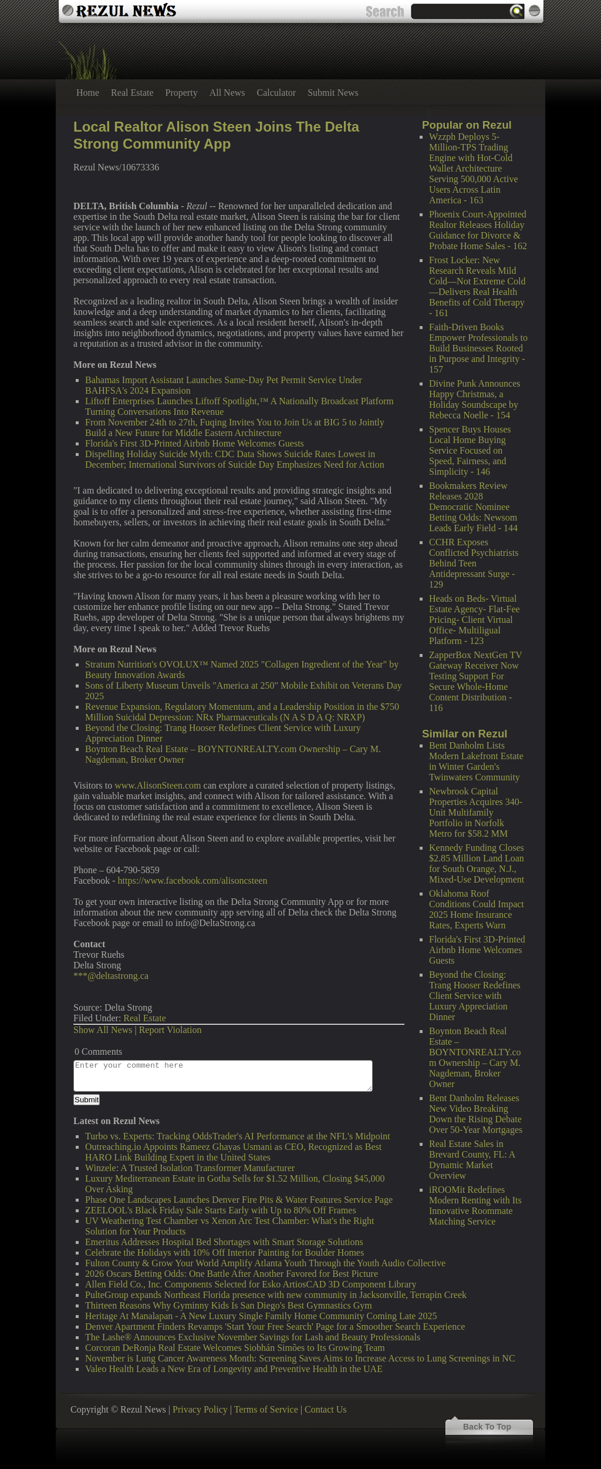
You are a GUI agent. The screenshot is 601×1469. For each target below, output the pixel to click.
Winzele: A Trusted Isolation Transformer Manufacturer (190, 1168)
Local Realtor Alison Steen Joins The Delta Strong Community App (216, 135)
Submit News (333, 93)
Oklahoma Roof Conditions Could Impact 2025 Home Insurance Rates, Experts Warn (476, 909)
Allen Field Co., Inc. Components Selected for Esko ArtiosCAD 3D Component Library (250, 1284)
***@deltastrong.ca (110, 976)
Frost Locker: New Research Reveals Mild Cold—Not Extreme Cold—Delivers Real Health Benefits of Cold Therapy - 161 (477, 286)
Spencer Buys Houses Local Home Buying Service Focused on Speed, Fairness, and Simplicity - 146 (470, 450)
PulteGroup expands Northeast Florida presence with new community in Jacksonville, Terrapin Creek (276, 1295)
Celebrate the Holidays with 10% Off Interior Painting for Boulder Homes (224, 1252)
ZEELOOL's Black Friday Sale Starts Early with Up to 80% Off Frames (220, 1210)
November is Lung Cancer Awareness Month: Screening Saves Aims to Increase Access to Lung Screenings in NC (300, 1358)
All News (227, 93)
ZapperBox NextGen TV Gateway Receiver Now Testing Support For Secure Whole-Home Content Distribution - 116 (475, 681)
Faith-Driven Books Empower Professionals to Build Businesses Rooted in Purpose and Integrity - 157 (478, 348)
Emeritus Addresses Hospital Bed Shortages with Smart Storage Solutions (224, 1242)
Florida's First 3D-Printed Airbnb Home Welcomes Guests (477, 949)
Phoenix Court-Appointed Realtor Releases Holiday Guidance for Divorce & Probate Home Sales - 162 (478, 230)
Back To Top (487, 1426)
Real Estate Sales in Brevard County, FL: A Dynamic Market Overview (472, 1159)
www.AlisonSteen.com (157, 785)
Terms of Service (266, 1409)
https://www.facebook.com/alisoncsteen (193, 881)
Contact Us (326, 1409)
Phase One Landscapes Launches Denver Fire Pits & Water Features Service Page (239, 1200)
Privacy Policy (200, 1409)
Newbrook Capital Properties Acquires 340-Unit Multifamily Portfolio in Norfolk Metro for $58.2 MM (475, 812)
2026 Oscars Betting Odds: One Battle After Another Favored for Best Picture (231, 1274)
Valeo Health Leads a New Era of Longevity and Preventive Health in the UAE (234, 1369)
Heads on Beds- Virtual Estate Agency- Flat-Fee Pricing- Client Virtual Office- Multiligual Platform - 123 (474, 619)
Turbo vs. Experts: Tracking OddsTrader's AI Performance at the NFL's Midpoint (237, 1136)
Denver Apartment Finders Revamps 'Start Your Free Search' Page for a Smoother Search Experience (275, 1327)
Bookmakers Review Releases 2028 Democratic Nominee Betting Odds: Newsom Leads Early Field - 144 (473, 507)
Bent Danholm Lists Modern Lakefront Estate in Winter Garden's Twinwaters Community (476, 761)
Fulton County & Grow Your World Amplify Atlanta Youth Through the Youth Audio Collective (265, 1263)
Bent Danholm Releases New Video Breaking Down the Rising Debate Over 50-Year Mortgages (475, 1114)
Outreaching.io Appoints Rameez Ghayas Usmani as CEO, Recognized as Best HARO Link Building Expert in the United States (233, 1152)
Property (182, 93)
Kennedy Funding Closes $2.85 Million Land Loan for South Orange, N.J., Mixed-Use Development (476, 863)
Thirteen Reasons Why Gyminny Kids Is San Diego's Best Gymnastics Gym (228, 1305)
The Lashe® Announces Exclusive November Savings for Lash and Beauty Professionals (252, 1337)
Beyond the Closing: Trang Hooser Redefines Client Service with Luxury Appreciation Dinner (475, 996)
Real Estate (132, 93)
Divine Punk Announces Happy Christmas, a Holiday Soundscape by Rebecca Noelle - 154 (475, 399)
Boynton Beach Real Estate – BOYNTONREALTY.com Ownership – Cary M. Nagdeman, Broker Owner (475, 1057)
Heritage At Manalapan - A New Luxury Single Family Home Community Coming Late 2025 (261, 1316)
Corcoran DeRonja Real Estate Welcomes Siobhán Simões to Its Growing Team (235, 1348)
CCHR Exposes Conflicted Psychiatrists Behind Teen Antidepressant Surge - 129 (473, 563)
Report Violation (170, 1030)
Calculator (276, 93)
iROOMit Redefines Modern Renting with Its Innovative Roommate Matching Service (475, 1205)
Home (87, 93)
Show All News (102, 1030)
